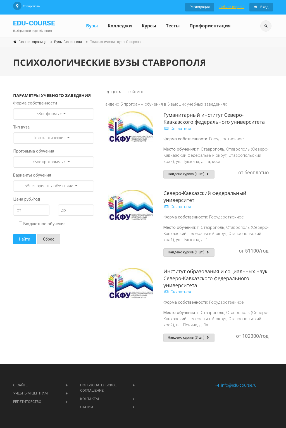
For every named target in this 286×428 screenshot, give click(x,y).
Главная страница (32, 42)
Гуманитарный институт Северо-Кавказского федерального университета (214, 118)
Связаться (177, 128)
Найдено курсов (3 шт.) (189, 337)
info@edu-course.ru (235, 385)
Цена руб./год (26, 199)
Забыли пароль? (231, 7)
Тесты (173, 26)
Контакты (89, 399)
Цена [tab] (113, 92)
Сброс (48, 239)
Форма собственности (35, 103)
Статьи (86, 407)
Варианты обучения (32, 175)
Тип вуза (21, 127)
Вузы (92, 26)
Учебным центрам (30, 393)
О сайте (20, 385)
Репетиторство (27, 402)
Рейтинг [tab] (136, 92)
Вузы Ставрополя (68, 42)
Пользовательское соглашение (98, 388)
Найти (24, 239)
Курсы (149, 26)
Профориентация (209, 26)
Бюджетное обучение (42, 223)
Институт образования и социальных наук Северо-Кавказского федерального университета (215, 278)
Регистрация (200, 7)
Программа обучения (33, 151)
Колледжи (120, 26)
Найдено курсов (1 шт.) (189, 174)
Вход (261, 7)
